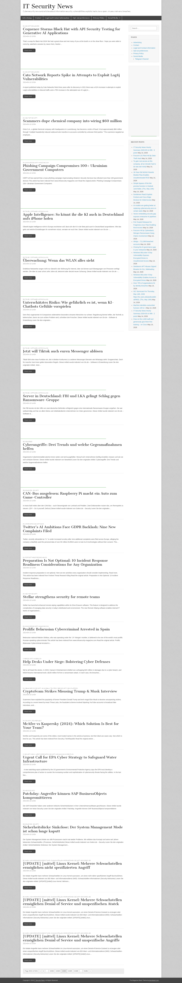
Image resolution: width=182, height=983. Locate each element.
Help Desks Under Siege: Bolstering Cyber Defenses (66, 662)
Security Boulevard (32, 26)
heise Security (30, 790)
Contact (38, 18)
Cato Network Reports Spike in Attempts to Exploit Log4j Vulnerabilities (71, 77)
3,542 (52, 971)
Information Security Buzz (34, 524)
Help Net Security (31, 118)
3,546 (76, 971)
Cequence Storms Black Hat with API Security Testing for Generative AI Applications (71, 31)
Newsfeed (28, 441)
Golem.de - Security (32, 490)
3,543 (58, 971)
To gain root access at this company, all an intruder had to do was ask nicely (144, 164)
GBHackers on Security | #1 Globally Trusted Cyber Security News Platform (51, 688)
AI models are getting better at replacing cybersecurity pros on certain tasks (144, 208)
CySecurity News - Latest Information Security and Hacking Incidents (47, 754)
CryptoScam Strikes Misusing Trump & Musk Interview (70, 691)
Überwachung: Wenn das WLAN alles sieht (59, 260)
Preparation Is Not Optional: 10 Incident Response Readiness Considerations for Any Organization (65, 562)
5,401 (86, 971)
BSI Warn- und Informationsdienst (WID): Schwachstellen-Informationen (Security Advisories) (55, 860)
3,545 (70, 971)
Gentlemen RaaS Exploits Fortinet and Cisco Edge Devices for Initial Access (142, 197)
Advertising (27, 18)
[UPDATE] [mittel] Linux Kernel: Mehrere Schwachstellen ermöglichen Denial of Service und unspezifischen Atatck (72, 902)
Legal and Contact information (57, 18)
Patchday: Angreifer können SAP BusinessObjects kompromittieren (65, 796)
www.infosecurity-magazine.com (37, 162)
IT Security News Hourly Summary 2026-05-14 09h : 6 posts (144, 150)
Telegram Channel (142, 59)
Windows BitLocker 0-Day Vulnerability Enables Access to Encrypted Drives (144, 277)
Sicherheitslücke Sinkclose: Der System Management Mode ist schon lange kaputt (73, 829)
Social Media (113, 18)
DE (24, 211)
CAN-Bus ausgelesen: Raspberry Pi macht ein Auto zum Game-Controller (70, 495)
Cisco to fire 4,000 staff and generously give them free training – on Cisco (143, 322)
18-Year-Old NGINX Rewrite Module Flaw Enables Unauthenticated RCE (143, 175)
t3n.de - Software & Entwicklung (36, 211)
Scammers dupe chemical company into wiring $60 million (72, 121)
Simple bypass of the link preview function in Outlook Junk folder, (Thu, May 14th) (143, 186)
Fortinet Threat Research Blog (36, 557)
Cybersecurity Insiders (31, 658)
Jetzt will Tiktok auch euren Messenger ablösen (63, 351)
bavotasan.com (154, 980)
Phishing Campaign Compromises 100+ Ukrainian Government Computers (65, 168)
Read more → (29, 50)
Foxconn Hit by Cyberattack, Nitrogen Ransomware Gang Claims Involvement (143, 233)
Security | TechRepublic (33, 721)
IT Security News (48, 6)
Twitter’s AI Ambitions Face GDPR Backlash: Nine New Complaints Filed (69, 529)
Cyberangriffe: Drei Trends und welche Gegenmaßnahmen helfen (72, 447)
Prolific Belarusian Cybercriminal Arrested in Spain (66, 629)
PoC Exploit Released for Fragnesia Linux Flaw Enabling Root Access (144, 225)
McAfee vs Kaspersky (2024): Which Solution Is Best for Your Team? (71, 726)
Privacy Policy (98, 18)
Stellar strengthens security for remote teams (61, 597)
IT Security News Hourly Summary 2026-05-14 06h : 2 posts (144, 313)
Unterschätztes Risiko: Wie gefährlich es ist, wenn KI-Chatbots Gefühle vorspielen (68, 304)
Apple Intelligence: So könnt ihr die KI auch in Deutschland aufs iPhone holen (73, 216)
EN (24, 26)
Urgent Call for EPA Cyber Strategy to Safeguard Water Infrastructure (70, 759)
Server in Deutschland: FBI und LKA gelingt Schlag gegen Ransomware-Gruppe (71, 398)
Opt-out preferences (81, 18)
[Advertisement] (63, 64)
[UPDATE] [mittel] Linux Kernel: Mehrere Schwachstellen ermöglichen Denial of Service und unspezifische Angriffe (72, 938)
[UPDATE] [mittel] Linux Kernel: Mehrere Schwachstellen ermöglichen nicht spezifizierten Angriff (72, 865)
